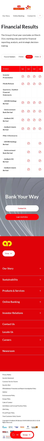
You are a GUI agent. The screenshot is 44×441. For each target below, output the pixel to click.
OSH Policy (5, 409)
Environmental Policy (8, 395)
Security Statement (8, 378)
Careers (6, 339)
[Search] (13, 435)
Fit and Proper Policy (8, 413)
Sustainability (10, 279)
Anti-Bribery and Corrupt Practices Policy (14, 406)
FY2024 (37, 57)
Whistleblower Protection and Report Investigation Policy (19, 388)
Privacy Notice (6, 374)
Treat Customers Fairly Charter (11, 416)
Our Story (6, 16)
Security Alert (6, 385)
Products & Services (13, 290)
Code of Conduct (7, 402)
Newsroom (8, 351)
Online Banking (18, 16)
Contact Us (31, 16)
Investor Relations (12, 313)
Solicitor (4, 392)
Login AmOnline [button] (22, 217)
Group (27, 435)
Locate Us (7, 332)
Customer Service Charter (10, 381)
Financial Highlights (9, 57)
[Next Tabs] (40, 57)
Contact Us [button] (22, 208)
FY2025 (29, 57)
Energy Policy (6, 399)
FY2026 (21, 57)
